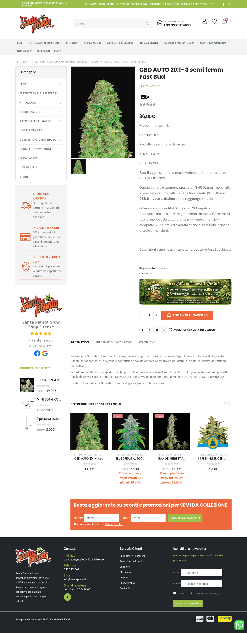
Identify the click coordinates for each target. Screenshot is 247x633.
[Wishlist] (214, 21)
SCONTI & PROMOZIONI (213, 43)
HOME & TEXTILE (149, 43)
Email (157, 330)
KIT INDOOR (71, 43)
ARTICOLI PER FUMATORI (120, 43)
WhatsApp (229, 4)
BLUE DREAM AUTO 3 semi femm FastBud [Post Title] (144, 458)
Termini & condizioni (194, 4)
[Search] (148, 23)
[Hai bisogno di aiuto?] (174, 23)
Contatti (124, 577)
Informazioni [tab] (80, 342)
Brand (110, 4)
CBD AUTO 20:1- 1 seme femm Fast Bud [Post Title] (101, 458)
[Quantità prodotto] (149, 315)
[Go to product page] (27, 385)
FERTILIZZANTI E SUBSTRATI (43, 43)
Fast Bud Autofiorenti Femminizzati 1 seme (97, 454)
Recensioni (43, 345)
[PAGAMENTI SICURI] (25, 237)
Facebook (142, 330)
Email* (126, 518)
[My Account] (204, 21)
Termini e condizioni (130, 561)
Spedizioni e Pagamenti (132, 555)
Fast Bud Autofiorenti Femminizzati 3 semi (138, 454)
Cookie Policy (127, 588)
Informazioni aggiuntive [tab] (114, 342)
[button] (225, 404)
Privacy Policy (114, 524)
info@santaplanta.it (75, 579)
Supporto (123, 4)
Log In (213, 4)
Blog (102, 4)
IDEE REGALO (43, 51)
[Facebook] (223, 4)
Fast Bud (154, 86)
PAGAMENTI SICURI (46, 228)
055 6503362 (71, 569)
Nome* (79, 518)
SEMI (19, 43)
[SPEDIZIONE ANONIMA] (25, 205)
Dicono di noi (139, 4)
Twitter (150, 330)
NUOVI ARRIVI (24, 51)
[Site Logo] (37, 24)
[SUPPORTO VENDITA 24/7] (25, 266)
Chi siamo (91, 4)
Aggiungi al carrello (190, 315)
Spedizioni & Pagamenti (164, 4)
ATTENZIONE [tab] (146, 342)
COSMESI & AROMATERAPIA (179, 43)
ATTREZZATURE (92, 43)
